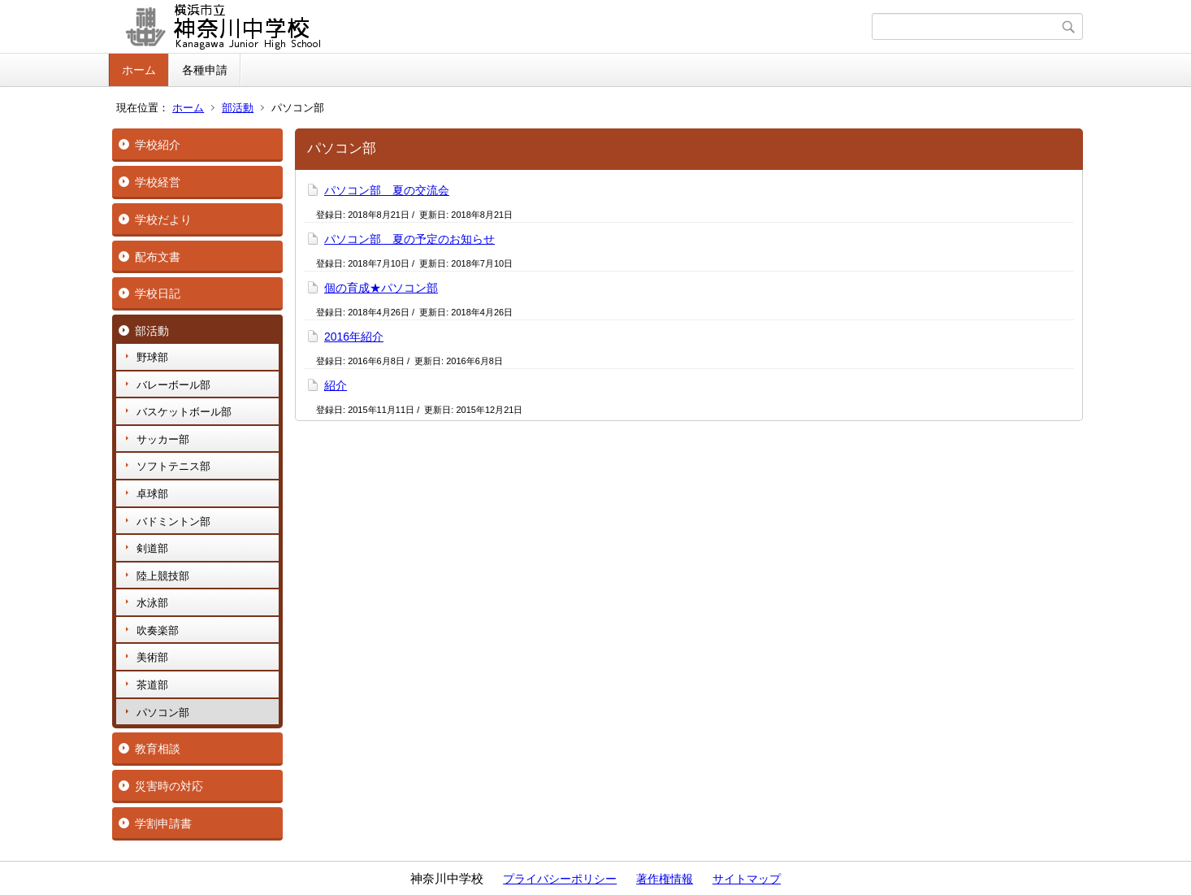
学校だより (163, 219)
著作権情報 (664, 878)
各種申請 (204, 69)
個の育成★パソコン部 (381, 287)
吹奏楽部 (157, 630)
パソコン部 (162, 712)
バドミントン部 (173, 521)
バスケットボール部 (184, 412)
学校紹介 (157, 144)
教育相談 (157, 748)
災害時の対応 (169, 786)
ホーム (139, 69)
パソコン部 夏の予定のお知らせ (409, 238)
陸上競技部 (162, 576)
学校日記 (157, 293)
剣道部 (152, 548)
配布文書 (157, 256)
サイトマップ (746, 878)
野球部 (152, 357)
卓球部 (152, 494)
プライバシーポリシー (560, 878)
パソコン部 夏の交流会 (386, 190)
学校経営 (157, 182)
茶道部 (152, 685)
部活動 (237, 108)
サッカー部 (162, 439)
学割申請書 (163, 823)
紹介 (335, 385)
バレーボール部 (173, 385)
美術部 (152, 657)
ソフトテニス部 (173, 466)
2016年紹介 (353, 336)
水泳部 (152, 603)
